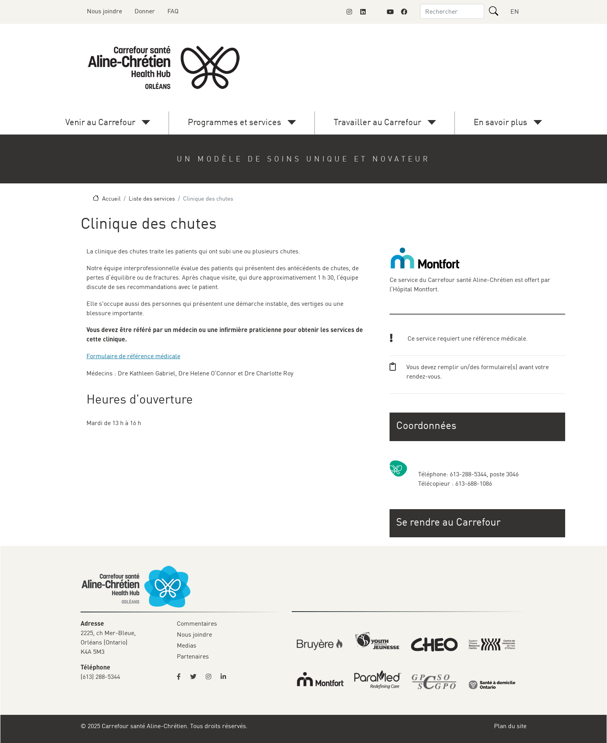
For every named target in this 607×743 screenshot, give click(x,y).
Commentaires (197, 623)
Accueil (111, 198)
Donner (145, 11)
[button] (478, 522)
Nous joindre (104, 11)
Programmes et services (234, 122)
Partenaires (193, 656)
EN (514, 11)
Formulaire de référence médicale (133, 356)
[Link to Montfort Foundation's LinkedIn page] (363, 12)
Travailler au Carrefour (377, 122)
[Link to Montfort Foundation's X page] (377, 12)
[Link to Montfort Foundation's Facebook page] (404, 12)
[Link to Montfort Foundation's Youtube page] (390, 12)
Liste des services (152, 198)
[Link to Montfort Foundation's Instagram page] (349, 12)
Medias (186, 645)
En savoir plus (500, 122)
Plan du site (510, 726)
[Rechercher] (493, 11)
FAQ (172, 11)
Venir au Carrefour (100, 122)
